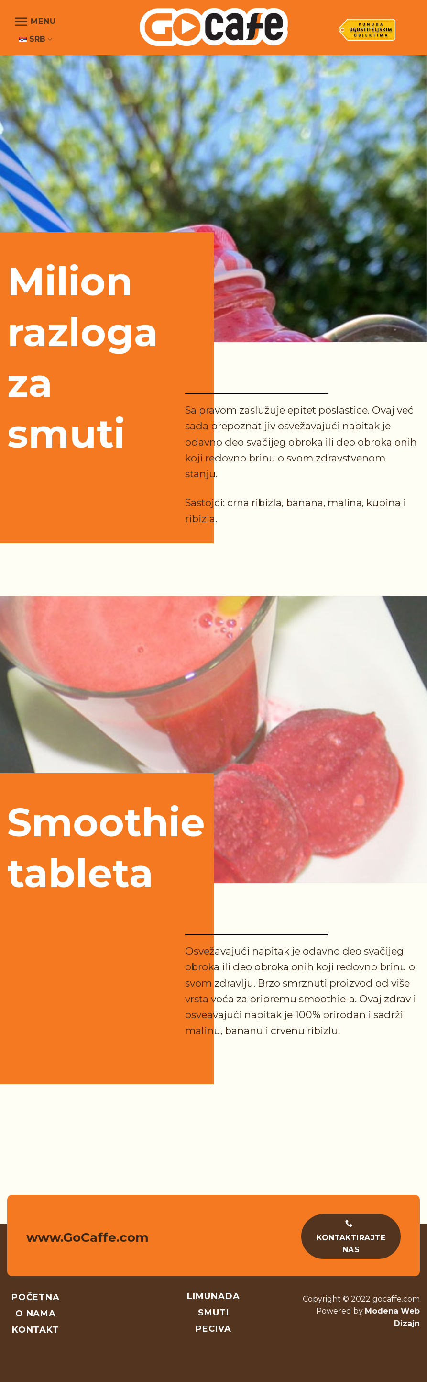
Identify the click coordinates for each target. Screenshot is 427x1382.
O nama (35, 1313)
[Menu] (35, 21)
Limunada (213, 1296)
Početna (35, 1297)
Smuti (213, 1312)
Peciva (213, 1329)
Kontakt (35, 1330)
